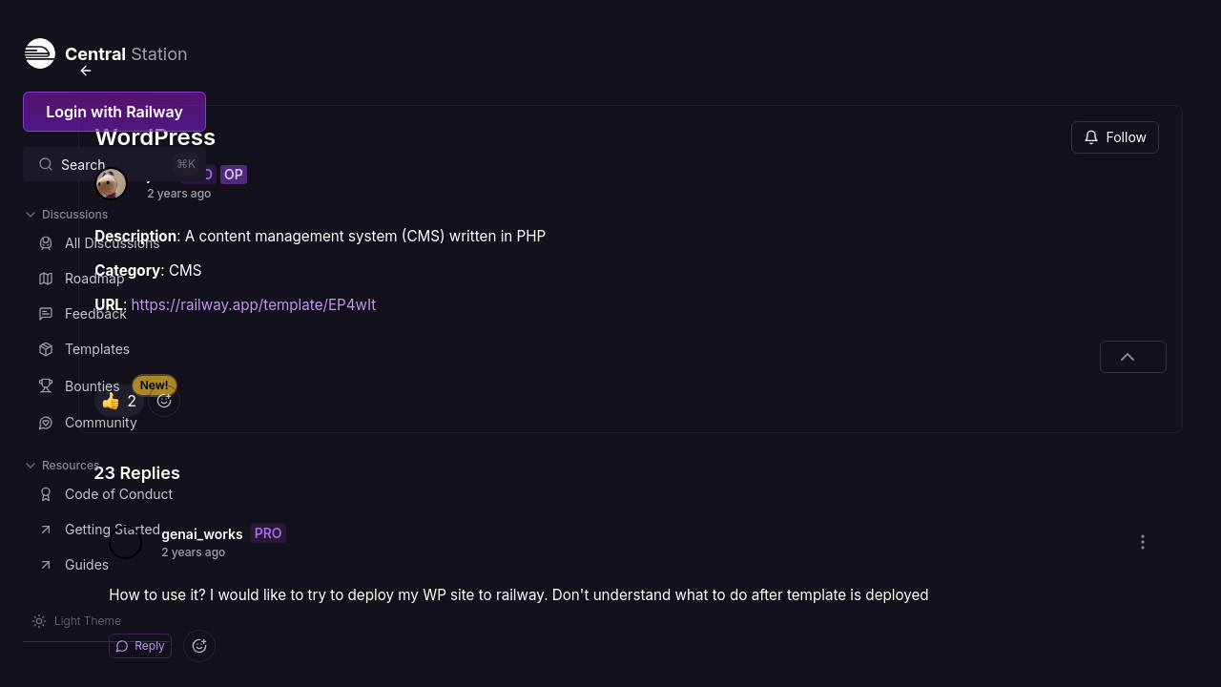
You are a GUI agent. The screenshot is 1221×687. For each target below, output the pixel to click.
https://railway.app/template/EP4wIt (419, 258)
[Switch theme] (76, 621)
